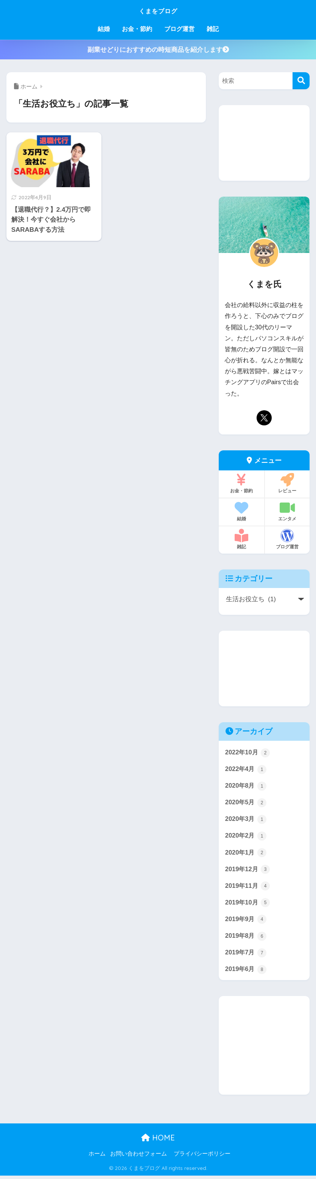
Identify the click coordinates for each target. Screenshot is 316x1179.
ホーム (97, 1157)
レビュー (287, 483)
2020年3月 (246, 819)
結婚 (104, 29)
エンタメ (287, 511)
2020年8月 (246, 786)
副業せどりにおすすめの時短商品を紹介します (158, 49)
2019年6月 (246, 972)
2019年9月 (246, 921)
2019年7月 (246, 955)
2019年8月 (246, 938)
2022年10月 (248, 752)
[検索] (301, 80)
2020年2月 (246, 836)
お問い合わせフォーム (138, 1157)
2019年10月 (248, 904)
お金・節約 (137, 29)
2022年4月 (246, 769)
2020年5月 (246, 803)
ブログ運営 (179, 29)
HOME (158, 1141)
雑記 (213, 29)
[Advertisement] (264, 143)
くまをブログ (158, 10)
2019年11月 (248, 887)
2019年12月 (248, 870)
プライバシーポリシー (202, 1157)
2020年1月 (246, 853)
